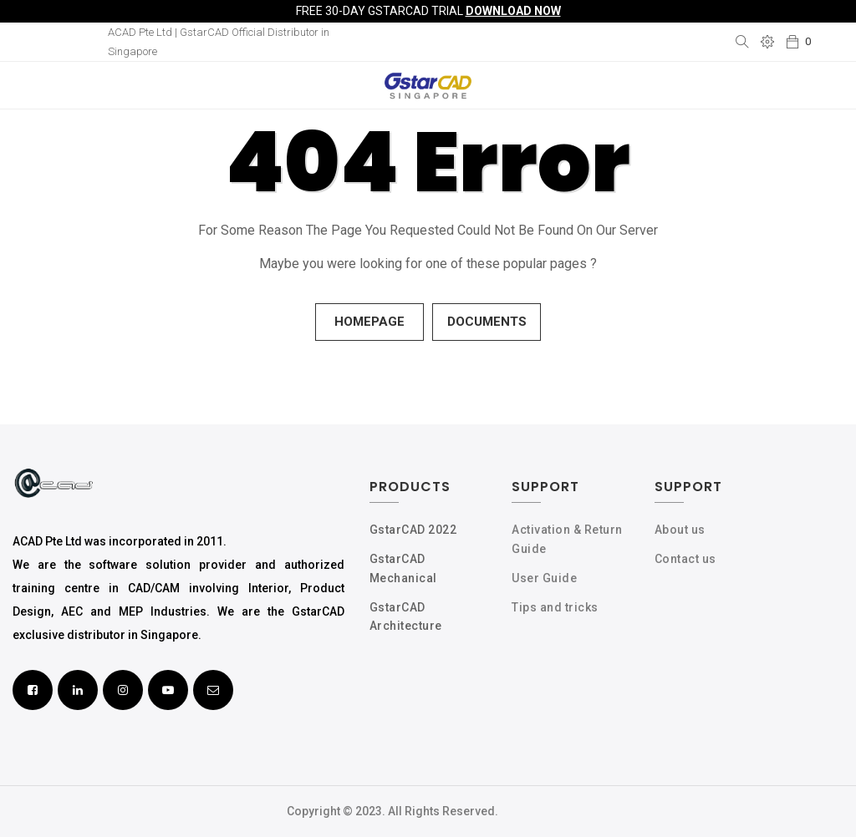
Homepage (369, 321)
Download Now (513, 11)
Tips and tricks (555, 607)
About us (680, 529)
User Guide (544, 578)
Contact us (685, 559)
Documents (487, 321)
